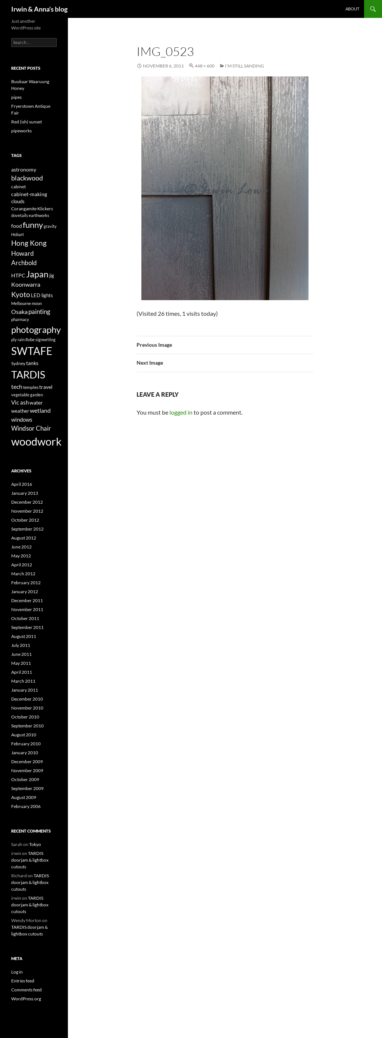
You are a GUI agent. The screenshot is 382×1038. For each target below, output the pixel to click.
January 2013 (24, 493)
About (352, 8)
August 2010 (23, 734)
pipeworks (21, 130)
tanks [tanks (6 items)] (32, 363)
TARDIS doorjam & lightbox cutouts (29, 859)
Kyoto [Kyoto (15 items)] (20, 294)
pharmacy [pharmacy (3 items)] (20, 319)
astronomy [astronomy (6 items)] (23, 169)
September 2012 (27, 529)
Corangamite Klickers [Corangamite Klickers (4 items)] (32, 208)
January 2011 (24, 690)
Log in (17, 972)
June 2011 (21, 654)
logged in (180, 412)
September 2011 (27, 627)
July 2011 (20, 645)
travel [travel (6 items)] (46, 387)
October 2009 (25, 779)
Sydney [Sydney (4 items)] (18, 363)
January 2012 (24, 591)
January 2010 (24, 752)
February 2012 (26, 582)
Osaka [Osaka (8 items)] (19, 311)
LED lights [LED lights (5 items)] (42, 295)
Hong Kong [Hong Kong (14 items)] (29, 243)
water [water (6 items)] (36, 402)
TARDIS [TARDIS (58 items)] (28, 374)
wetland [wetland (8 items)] (40, 410)
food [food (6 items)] (16, 226)
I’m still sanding (244, 66)
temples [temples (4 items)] (30, 387)
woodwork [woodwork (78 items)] (36, 441)
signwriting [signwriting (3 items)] (45, 339)
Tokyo (35, 844)
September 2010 (27, 726)
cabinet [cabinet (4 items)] (18, 186)
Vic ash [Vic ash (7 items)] (20, 402)
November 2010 (27, 708)
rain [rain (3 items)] (21, 339)
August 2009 (23, 797)
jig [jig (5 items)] (51, 276)
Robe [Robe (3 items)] (30, 339)
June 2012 (21, 547)
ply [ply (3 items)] (14, 339)
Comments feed (26, 990)
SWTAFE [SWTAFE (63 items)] (31, 351)
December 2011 (27, 600)
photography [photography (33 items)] (36, 329)
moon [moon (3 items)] (37, 303)
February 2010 (26, 743)
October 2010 (25, 717)
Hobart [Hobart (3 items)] (17, 234)
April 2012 (21, 564)
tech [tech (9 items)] (16, 386)
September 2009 (27, 788)
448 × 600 (205, 66)
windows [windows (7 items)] (21, 419)
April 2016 (21, 484)
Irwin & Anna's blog (39, 9)
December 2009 (27, 761)
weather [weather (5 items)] (20, 411)
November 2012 (27, 511)
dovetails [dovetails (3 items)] (19, 215)
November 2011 (27, 609)
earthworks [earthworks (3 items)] (39, 215)
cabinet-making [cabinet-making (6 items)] (29, 194)
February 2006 (26, 806)
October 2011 (25, 618)
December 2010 (27, 699)
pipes (16, 97)
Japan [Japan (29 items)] (37, 274)
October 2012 (25, 520)
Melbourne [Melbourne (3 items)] (21, 303)
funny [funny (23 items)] (33, 225)
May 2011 (21, 663)
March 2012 (23, 573)
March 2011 (23, 681)
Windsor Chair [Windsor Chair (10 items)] (31, 428)
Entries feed (22, 981)
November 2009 (27, 770)
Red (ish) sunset (26, 122)
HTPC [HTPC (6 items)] (18, 275)
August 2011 (23, 636)
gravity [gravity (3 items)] (50, 226)
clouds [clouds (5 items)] (18, 201)
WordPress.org (26, 998)
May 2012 (21, 556)
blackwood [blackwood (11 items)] (27, 178)
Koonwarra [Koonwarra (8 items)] (25, 284)
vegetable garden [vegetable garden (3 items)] (27, 394)
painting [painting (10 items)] (39, 311)
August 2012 (23, 538)
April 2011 (21, 672)
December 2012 (27, 502)
